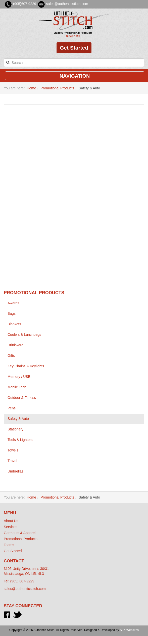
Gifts (11, 356)
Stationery (15, 429)
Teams (9, 545)
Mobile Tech (17, 387)
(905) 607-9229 (22, 581)
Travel (12, 461)
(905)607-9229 (24, 4)
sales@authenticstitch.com (25, 589)
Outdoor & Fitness (22, 398)
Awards (13, 303)
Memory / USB (19, 377)
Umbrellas (15, 471)
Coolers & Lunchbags (24, 335)
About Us (11, 521)
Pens (12, 408)
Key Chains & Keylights (26, 366)
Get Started (74, 48)
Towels (13, 450)
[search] (74, 62)
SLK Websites (129, 630)
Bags (12, 313)
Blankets (14, 324)
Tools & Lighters (20, 440)
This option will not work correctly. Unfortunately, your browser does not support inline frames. (74, 191)
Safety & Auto (18, 419)
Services (10, 527)
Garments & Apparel (19, 533)
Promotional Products (57, 88)
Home (31, 88)
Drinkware (15, 345)
